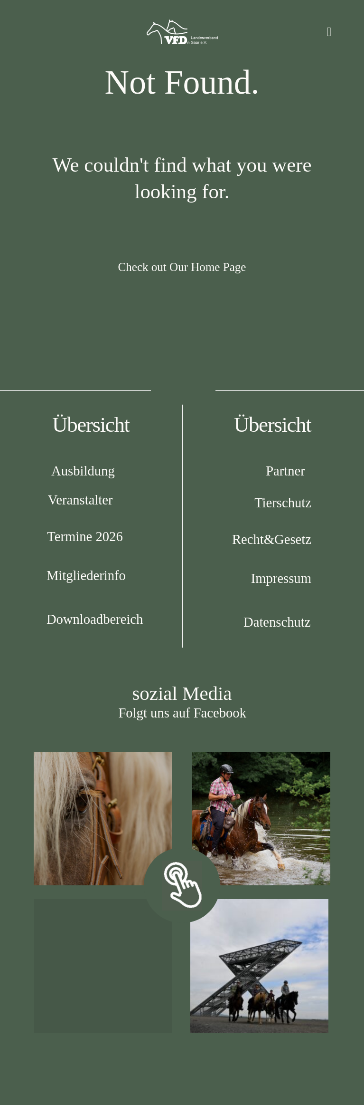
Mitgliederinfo (86, 575)
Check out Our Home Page (182, 267)
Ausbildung (83, 470)
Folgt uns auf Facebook (182, 712)
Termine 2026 (84, 536)
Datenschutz (276, 622)
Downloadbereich (95, 619)
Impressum (281, 578)
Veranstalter (80, 499)
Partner (285, 470)
